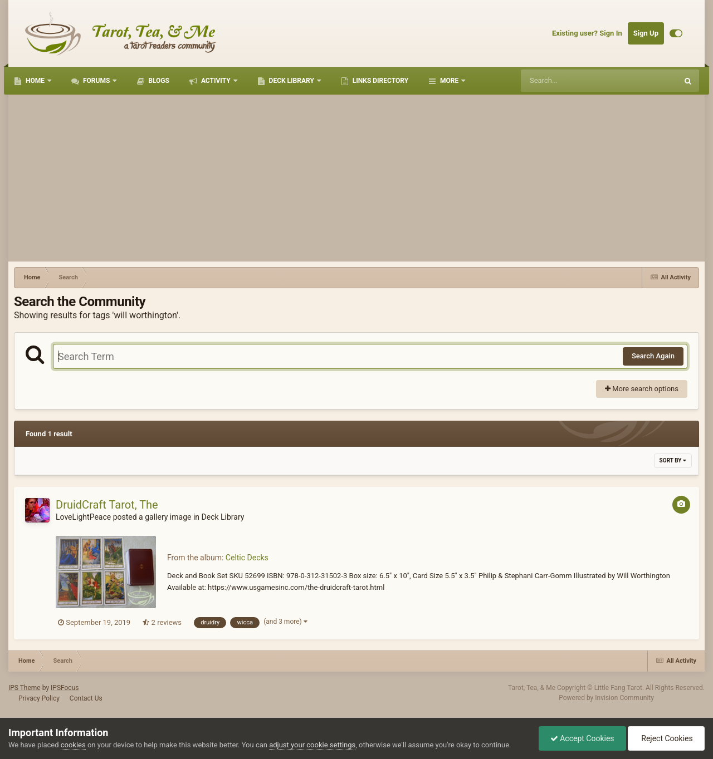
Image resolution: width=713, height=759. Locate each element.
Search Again (653, 356)
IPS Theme (24, 688)
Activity (215, 81)
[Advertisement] (356, 178)
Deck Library (291, 81)
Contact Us (86, 698)
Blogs (157, 81)
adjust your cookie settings (312, 745)
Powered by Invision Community (606, 698)
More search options (641, 389)
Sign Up (645, 33)
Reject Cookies (666, 738)
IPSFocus (65, 688)
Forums (96, 81)
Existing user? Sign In (587, 33)
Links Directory (379, 81)
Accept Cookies (582, 738)
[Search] (571, 81)
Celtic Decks (247, 557)
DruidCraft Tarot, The (107, 504)
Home (35, 81)
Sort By (673, 460)
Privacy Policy (39, 698)
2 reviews (162, 622)
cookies (73, 745)
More (449, 81)
